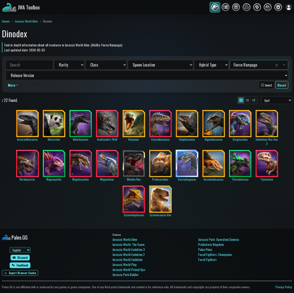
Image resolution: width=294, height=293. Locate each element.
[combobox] (253, 64)
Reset (281, 85)
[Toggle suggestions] (284, 64)
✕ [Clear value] (276, 65)
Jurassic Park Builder (125, 274)
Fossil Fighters (207, 259)
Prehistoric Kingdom (211, 244)
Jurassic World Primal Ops (128, 269)
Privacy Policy (284, 287)
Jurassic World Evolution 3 (128, 249)
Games (6, 21)
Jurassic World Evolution (127, 259)
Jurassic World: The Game (128, 244)
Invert (268, 85)
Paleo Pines (205, 249)
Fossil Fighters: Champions (215, 254)
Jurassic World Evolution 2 (128, 254)
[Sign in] (288, 7)
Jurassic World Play (124, 264)
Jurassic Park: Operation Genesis (218, 239)
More (13, 85)
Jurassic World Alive (26, 21)
